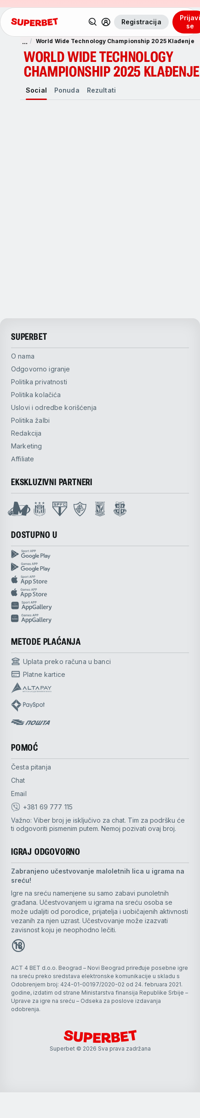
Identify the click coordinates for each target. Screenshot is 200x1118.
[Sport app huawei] (100, 605)
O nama (22, 356)
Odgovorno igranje (40, 369)
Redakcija (26, 433)
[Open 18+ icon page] (18, 945)
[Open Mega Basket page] (19, 509)
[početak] (34, 22)
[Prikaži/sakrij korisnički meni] (105, 22)
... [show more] (25, 41)
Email (19, 793)
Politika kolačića (36, 394)
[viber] (42, 807)
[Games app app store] (100, 593)
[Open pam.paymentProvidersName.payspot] (28, 705)
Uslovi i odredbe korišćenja (54, 407)
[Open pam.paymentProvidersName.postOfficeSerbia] (30, 722)
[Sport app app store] (100, 580)
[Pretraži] (92, 22)
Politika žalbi (30, 420)
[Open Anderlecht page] (40, 509)
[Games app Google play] (100, 567)
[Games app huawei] (100, 618)
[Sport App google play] (100, 554)
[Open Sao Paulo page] (59, 509)
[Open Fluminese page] (80, 509)
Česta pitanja (31, 767)
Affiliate (22, 459)
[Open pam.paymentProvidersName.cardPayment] (38, 674)
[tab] (36, 90)
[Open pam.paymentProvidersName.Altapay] (31, 687)
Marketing (26, 446)
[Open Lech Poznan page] (100, 509)
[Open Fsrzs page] (120, 509)
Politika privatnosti (39, 382)
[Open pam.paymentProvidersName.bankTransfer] (61, 661)
